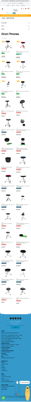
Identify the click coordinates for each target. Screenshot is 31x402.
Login (2, 365)
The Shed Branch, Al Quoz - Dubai (14, 335)
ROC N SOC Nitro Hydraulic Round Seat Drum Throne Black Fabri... (22, 280)
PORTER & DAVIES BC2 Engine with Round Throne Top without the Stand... (22, 130)
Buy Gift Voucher (5, 380)
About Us (3, 375)
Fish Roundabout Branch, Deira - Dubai (12, 338)
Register (3, 367)
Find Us (3, 378)
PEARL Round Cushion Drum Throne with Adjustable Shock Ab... (22, 72)
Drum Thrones (10, 18)
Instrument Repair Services (7, 381)
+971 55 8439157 (5, 349)
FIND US (8, 5)
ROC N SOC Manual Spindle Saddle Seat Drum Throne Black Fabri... (7, 261)
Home (3, 18)
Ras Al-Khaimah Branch (9, 341)
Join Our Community (6, 376)
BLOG (18, 5)
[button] (29, 8)
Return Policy (4, 389)
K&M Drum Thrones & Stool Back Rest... (22, 111)
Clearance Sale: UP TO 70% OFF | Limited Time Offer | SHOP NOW (15, 15)
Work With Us (4, 370)
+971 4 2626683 (4, 355)
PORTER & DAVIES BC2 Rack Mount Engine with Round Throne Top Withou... (7, 149)
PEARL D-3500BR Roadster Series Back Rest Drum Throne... (7, 92)
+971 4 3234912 (20, 3)
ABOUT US (13, 5)
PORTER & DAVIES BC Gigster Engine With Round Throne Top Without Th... (22, 243)
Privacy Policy (4, 387)
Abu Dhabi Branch (8, 340)
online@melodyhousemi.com (8, 357)
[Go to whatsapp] (3, 398)
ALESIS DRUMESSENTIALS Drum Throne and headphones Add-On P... (22, 224)
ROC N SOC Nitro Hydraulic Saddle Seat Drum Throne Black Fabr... (7, 280)
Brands (3, 362)
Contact (3, 368)
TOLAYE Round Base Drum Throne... (7, 298)
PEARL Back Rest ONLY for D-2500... (7, 167)
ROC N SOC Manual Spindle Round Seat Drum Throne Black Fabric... (22, 261)
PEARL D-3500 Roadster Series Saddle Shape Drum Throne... (22, 205)
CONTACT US (23, 5)
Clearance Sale (4, 364)
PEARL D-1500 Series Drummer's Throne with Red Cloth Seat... (22, 52)
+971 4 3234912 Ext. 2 (6, 352)
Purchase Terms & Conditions (8, 386)
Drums (2, 50)
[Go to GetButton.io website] (3, 400)
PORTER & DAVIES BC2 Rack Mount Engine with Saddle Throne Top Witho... (22, 149)
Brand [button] (2, 29)
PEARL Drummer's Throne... (5, 51)
